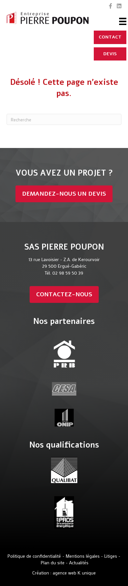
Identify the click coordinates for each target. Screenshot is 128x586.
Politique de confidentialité (34, 556)
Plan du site (53, 562)
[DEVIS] (110, 54)
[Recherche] (64, 119)
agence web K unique (74, 573)
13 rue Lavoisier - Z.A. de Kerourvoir (64, 259)
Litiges (110, 556)
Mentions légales (82, 556)
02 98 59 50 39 (67, 273)
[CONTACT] (110, 37)
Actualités (79, 562)
